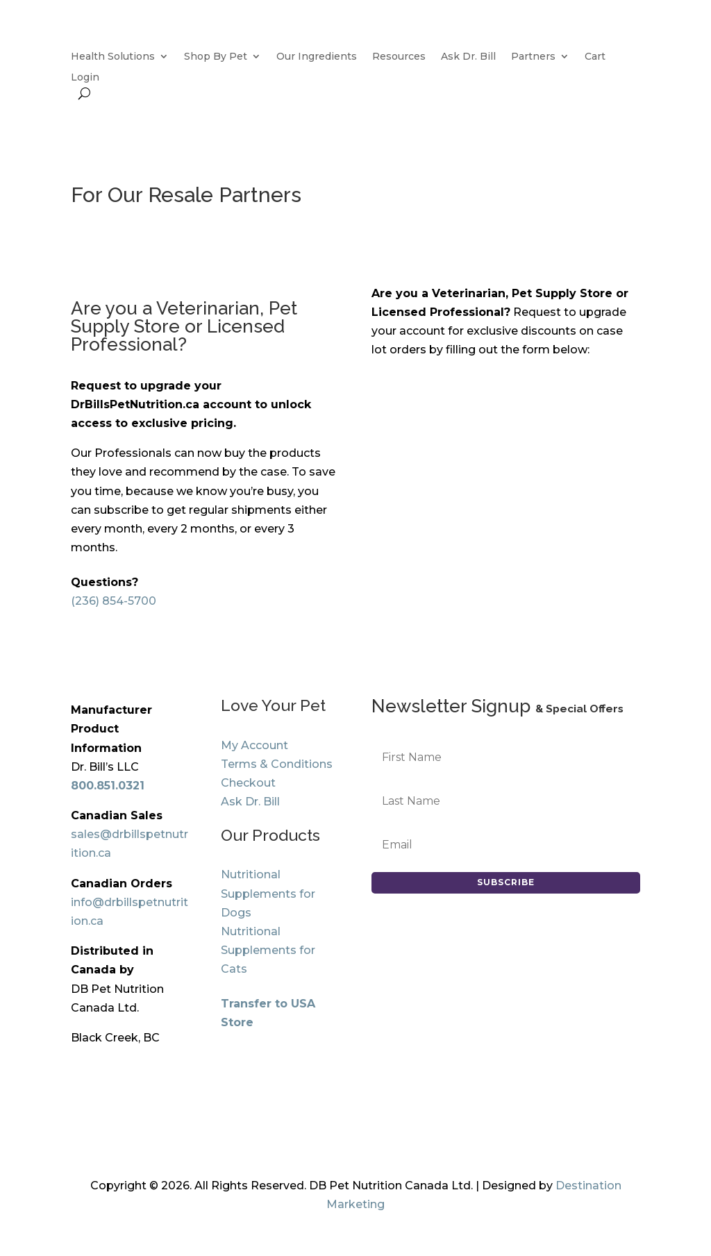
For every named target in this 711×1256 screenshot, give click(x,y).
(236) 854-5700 (113, 601)
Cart (595, 56)
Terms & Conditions (277, 764)
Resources (399, 56)
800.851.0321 (107, 785)
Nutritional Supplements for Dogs (268, 893)
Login (85, 77)
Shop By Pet (215, 56)
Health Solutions (113, 56)
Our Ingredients (316, 56)
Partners (533, 56)
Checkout (248, 782)
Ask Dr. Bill (468, 56)
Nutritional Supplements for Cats (268, 950)
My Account (254, 745)
